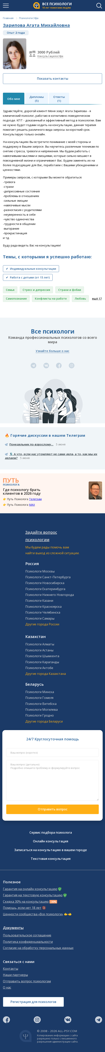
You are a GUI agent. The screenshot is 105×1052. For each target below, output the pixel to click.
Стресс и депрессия (36, 290)
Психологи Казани (39, 600)
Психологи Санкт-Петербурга (48, 577)
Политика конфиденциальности (28, 942)
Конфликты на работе (51, 298)
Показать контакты (52, 78)
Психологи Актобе (39, 668)
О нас (7, 987)
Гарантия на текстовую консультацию (33, 895)
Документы (13, 928)
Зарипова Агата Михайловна (36, 25)
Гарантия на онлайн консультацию (30, 889)
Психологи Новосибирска (44, 583)
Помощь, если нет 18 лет (22, 908)
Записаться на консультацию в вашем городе (50, 850)
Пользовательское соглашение (27, 935)
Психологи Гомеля (39, 698)
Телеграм (35, 499)
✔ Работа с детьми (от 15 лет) (28, 277)
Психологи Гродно (39, 715)
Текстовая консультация (51, 859)
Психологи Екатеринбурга (45, 589)
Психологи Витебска (40, 704)
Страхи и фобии (69, 290)
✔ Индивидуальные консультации (31, 269)
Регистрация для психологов (33, 1002)
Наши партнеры (15, 975)
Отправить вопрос (52, 809)
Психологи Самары (39, 618)
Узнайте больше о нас (52, 351)
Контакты (10, 969)
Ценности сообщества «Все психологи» (33, 914)
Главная (8, 18)
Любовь (80, 298)
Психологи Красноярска (43, 606)
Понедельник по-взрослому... (31, 444)
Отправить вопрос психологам (27, 981)
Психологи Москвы (40, 571)
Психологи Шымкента (42, 656)
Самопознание (16, 298)
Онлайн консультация (50, 841)
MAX (32, 505)
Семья (10, 290)
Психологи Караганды (42, 662)
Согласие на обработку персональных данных (38, 948)
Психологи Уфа (28, 18)
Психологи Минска (39, 692)
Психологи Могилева (41, 709)
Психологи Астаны (39, 650)
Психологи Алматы (39, 644)
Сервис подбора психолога (50, 832)
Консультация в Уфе (50, 56)
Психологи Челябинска (42, 612)
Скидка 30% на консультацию (26, 902)
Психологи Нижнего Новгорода (49, 595)
